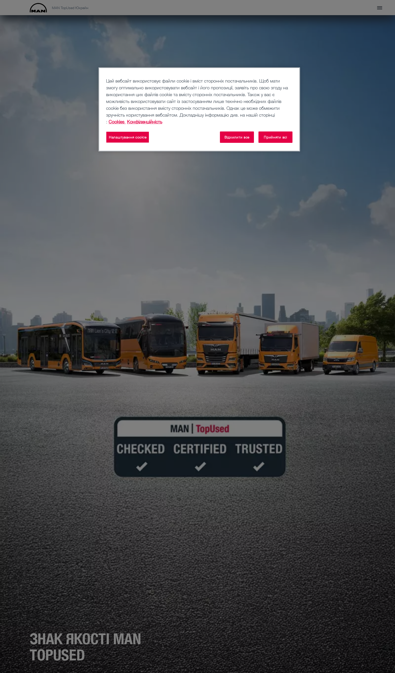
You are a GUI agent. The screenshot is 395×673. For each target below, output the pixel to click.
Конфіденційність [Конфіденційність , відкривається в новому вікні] (144, 121)
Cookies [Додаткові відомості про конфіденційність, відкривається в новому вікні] (117, 121)
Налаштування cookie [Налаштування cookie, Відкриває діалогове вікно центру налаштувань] (127, 137)
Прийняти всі (275, 137)
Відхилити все (236, 137)
